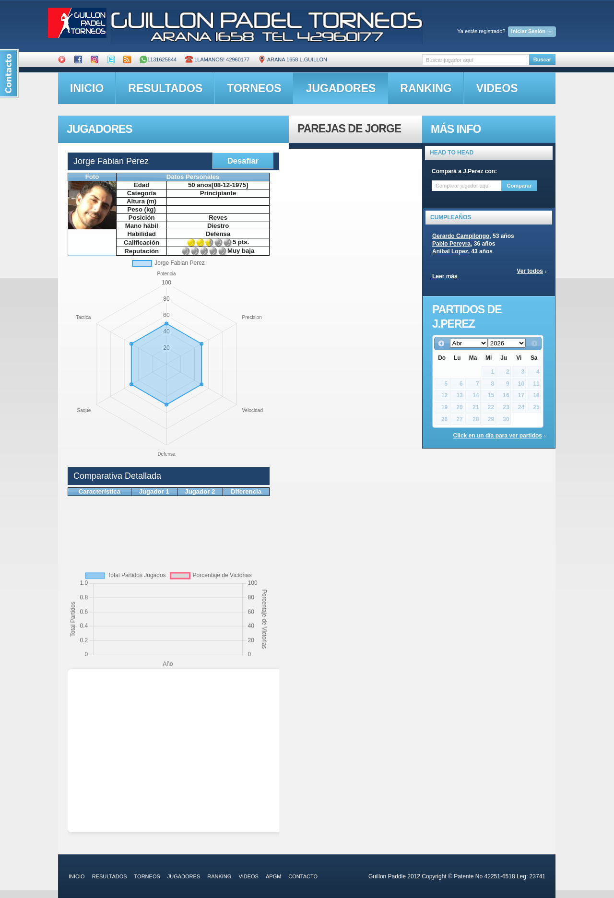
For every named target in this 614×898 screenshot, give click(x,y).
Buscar (542, 59)
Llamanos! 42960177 (217, 59)
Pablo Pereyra (451, 243)
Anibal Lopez (450, 251)
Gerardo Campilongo (460, 236)
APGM (273, 876)
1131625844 (158, 59)
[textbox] (475, 59)
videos (497, 88)
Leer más (445, 276)
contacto (303, 876)
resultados (165, 88)
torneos (254, 88)
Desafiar (243, 160)
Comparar (519, 186)
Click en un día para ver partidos (497, 435)
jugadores (341, 88)
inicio (87, 88)
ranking (425, 88)
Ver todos (530, 271)
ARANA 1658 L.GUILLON (292, 59)
